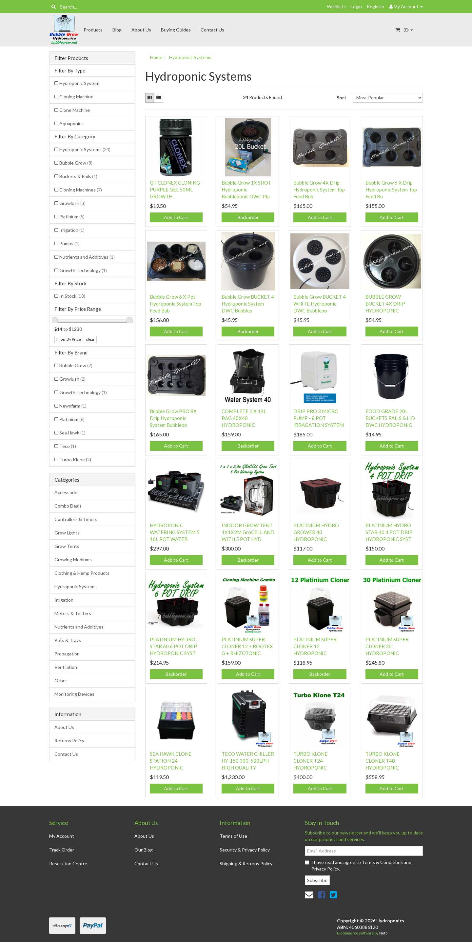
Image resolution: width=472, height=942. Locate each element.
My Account (61, 836)
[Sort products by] (388, 98)
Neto (383, 933)
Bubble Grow (75, 163)
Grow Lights (67, 532)
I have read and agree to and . (358, 865)
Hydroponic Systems (84, 149)
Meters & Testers (72, 613)
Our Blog (143, 849)
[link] (321, 894)
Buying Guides (176, 29)
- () (404, 29)
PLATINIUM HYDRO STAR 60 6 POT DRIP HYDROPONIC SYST (173, 646)
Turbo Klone (75, 459)
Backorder (248, 217)
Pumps (69, 243)
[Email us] (309, 894)
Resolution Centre (68, 863)
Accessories (67, 492)
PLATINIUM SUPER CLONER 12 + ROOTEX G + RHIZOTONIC (247, 646)
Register (375, 6)
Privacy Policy (325, 869)
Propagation (67, 653)
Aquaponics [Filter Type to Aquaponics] (71, 123)
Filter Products (71, 58)
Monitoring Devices (74, 694)
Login (356, 6)
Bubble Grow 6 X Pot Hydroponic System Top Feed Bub (175, 303)
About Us (141, 29)
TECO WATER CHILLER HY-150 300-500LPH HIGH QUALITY (248, 761)
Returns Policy (69, 740)
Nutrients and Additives (87, 257)
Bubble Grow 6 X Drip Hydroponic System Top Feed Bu (391, 189)
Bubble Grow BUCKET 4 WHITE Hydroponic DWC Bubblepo (319, 303)
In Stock (72, 296)
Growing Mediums (73, 559)
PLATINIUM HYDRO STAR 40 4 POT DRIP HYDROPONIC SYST (389, 532)
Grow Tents (66, 546)
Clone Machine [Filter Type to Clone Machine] (74, 110)
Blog (117, 29)
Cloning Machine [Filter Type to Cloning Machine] (76, 96)
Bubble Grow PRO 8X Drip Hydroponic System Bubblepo (173, 418)
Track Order (61, 849)
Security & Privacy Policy (245, 849)
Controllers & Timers (75, 519)
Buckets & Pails (78, 176)
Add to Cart (176, 217)
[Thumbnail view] (149, 98)
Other (60, 680)
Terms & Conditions (382, 862)
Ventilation (65, 667)
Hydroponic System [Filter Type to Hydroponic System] (79, 83)
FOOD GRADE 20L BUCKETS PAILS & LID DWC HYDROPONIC (390, 418)
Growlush (72, 203)
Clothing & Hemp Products (81, 573)
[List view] (158, 98)
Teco (67, 446)
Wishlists (336, 6)
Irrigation (72, 230)
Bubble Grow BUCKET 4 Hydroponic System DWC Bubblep (248, 303)
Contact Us (212, 29)
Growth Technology (83, 270)
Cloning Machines (80, 189)
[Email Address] (364, 851)
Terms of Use (233, 836)
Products (93, 29)
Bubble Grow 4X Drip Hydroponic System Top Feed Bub (319, 189)
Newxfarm (73, 406)
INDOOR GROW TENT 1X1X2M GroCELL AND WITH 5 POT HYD (248, 532)
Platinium (72, 216)
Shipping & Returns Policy (246, 863)
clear (90, 339)
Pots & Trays (67, 640)
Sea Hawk (72, 432)
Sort (341, 97)
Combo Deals (68, 506)
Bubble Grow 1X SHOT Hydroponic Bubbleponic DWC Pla (246, 189)
